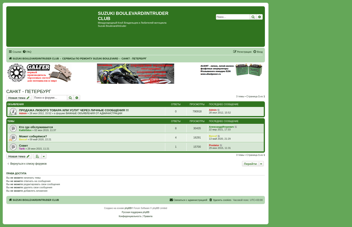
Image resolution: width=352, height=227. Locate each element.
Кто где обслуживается (36, 127)
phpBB (128, 208)
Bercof (23, 139)
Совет (23, 145)
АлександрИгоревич (221, 126)
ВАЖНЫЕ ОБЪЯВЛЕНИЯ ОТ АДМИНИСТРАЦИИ (94, 113)
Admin (23, 113)
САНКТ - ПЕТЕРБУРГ (28, 91)
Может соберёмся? (33, 136)
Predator (214, 145)
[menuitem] (26, 51)
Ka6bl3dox (25, 130)
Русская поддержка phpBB (135, 212)
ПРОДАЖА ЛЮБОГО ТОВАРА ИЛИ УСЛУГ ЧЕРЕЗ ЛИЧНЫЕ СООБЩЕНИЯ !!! (74, 110)
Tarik (22, 148)
